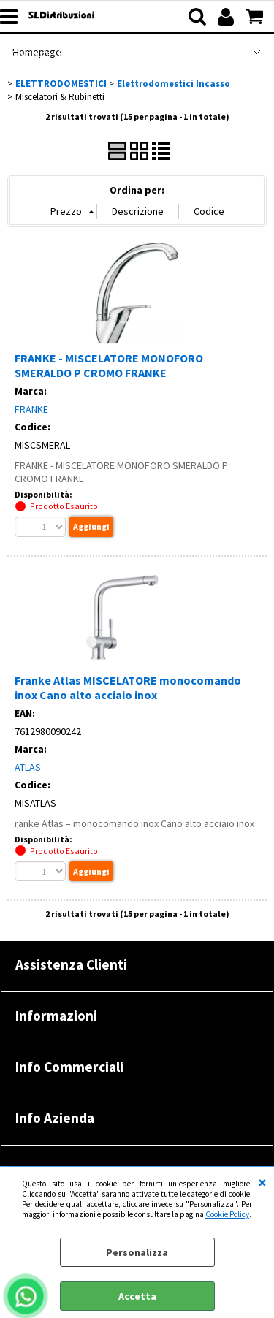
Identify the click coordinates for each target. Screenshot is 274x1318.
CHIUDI (262, 1182)
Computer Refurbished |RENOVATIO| (93, 53)
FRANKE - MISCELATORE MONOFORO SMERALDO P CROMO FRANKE (109, 365)
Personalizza (137, 1252)
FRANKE (31, 409)
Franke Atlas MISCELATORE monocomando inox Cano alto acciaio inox (128, 687)
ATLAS (28, 767)
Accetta (137, 1296)
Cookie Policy (227, 1214)
